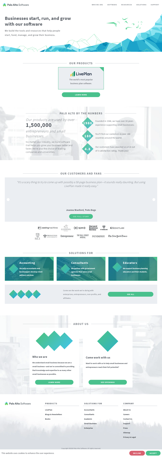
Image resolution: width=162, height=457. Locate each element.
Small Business (90, 423)
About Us (127, 410)
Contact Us (127, 419)
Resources (126, 5)
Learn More (81, 94)
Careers (126, 414)
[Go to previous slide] (8, 199)
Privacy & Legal (129, 437)
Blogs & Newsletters (53, 414)
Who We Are (97, 5)
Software (112, 5)
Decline (137, 453)
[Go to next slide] (153, 199)
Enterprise (88, 428)
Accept (153, 453)
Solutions (141, 5)
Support (155, 5)
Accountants (89, 410)
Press (125, 428)
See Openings (108, 382)
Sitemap (126, 432)
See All (130, 294)
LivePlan (48, 410)
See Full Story (81, 216)
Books (47, 419)
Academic (88, 419)
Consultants (89, 414)
